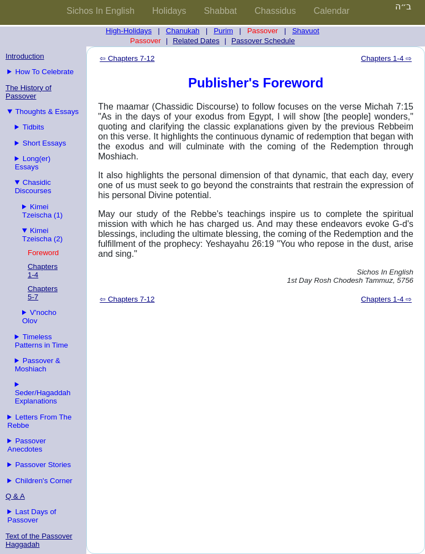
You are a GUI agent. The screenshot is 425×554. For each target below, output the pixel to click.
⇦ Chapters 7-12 (127, 58)
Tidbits (33, 127)
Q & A (15, 496)
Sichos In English (100, 10)
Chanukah (183, 31)
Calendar (332, 10)
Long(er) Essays (33, 162)
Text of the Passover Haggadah (39, 540)
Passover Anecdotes (26, 445)
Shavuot (305, 31)
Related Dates (196, 41)
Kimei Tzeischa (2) (42, 234)
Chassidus (275, 10)
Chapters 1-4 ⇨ (386, 58)
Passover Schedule (263, 41)
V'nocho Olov (39, 316)
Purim (223, 31)
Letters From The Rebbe (39, 421)
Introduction (25, 56)
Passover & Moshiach (37, 364)
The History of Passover (28, 92)
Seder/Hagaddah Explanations (43, 397)
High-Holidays (129, 31)
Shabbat (220, 10)
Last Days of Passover (31, 516)
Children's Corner (43, 481)
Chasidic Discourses (33, 186)
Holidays (169, 10)
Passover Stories (43, 464)
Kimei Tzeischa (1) (42, 211)
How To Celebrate (44, 72)
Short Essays (44, 143)
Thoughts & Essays (47, 111)
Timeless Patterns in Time (41, 341)
